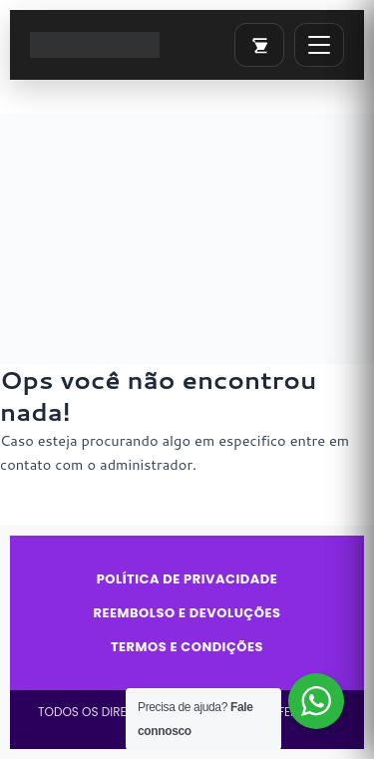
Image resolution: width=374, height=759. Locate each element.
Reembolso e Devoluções (187, 613)
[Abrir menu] (319, 45)
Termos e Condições (187, 647)
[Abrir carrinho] (259, 45)
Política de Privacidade (187, 579)
